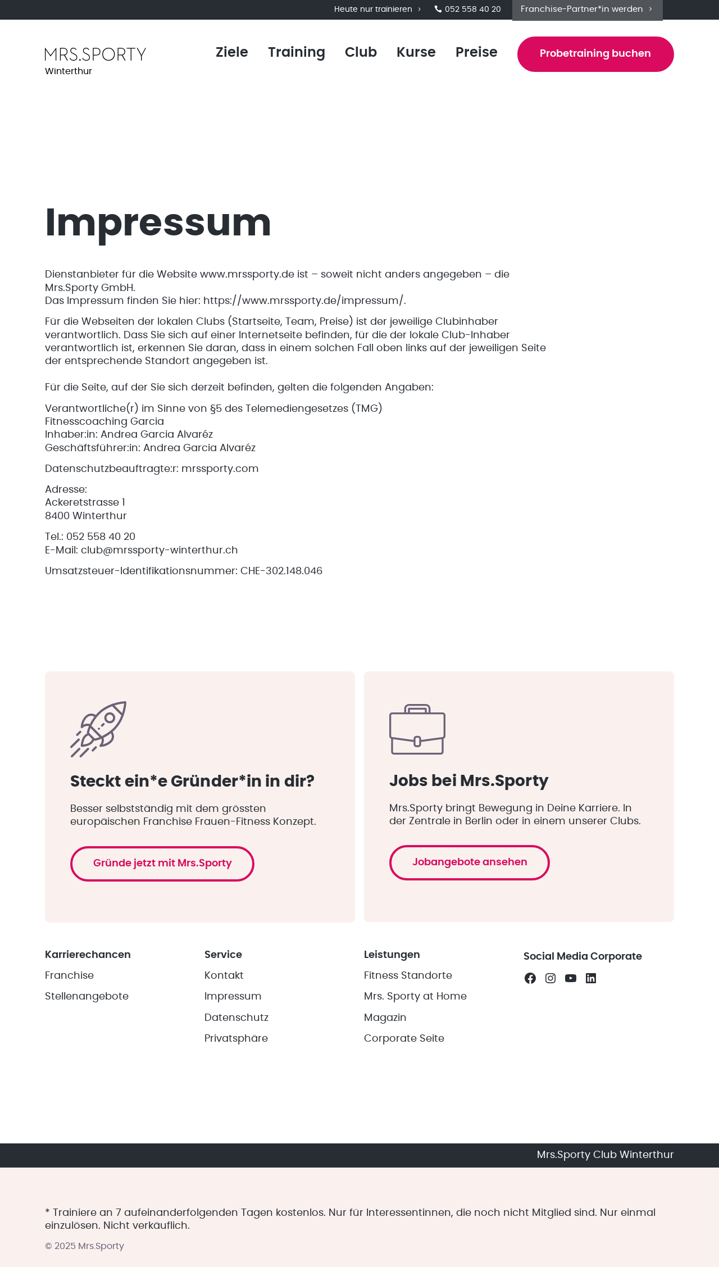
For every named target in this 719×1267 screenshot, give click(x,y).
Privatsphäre (236, 1097)
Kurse (412, 57)
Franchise (69, 1033)
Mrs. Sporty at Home (415, 1055)
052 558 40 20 (467, 11)
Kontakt (224, 1033)
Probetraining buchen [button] (593, 58)
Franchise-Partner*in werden (587, 10)
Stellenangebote (87, 1055)
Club (357, 57)
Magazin (385, 1075)
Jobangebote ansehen (473, 897)
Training (292, 57)
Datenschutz (236, 1075)
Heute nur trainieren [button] (378, 11)
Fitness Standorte (408, 1033)
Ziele (228, 57)
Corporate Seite (404, 1097)
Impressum (233, 1055)
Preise (473, 57)
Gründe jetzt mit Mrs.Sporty (166, 919)
